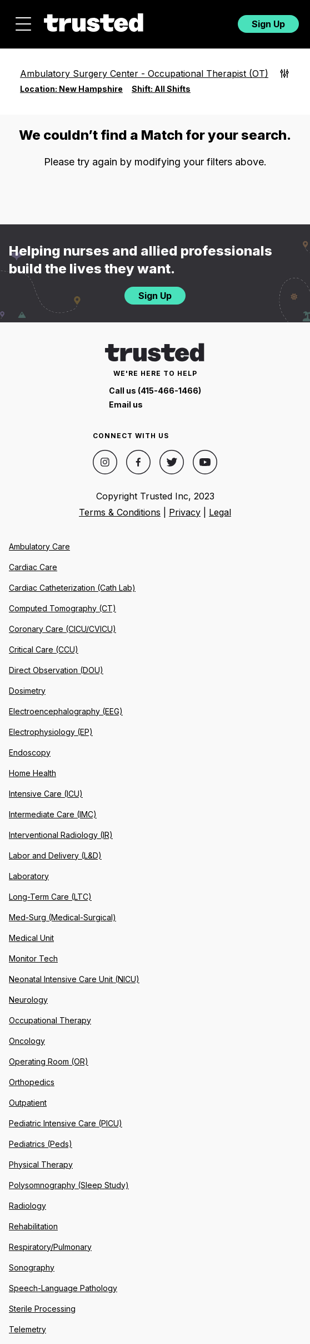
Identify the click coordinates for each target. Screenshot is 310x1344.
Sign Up (268, 24)
